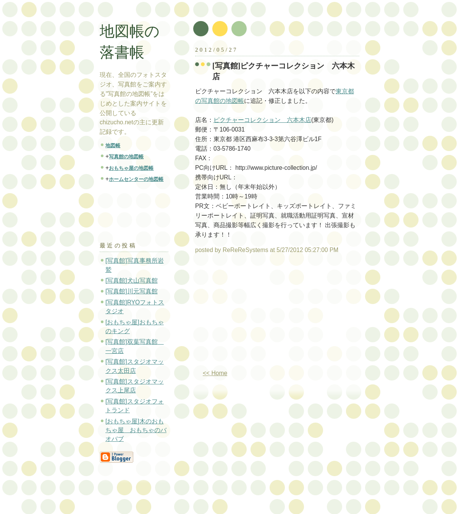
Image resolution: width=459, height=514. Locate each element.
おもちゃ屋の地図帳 (131, 168)
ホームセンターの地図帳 (136, 179)
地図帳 (112, 145)
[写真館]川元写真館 (131, 291)
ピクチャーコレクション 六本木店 (262, 120)
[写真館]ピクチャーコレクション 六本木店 (283, 71)
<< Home (215, 373)
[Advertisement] (259, 314)
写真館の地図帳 (126, 156)
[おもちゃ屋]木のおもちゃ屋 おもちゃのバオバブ (135, 430)
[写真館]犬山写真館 (131, 280)
